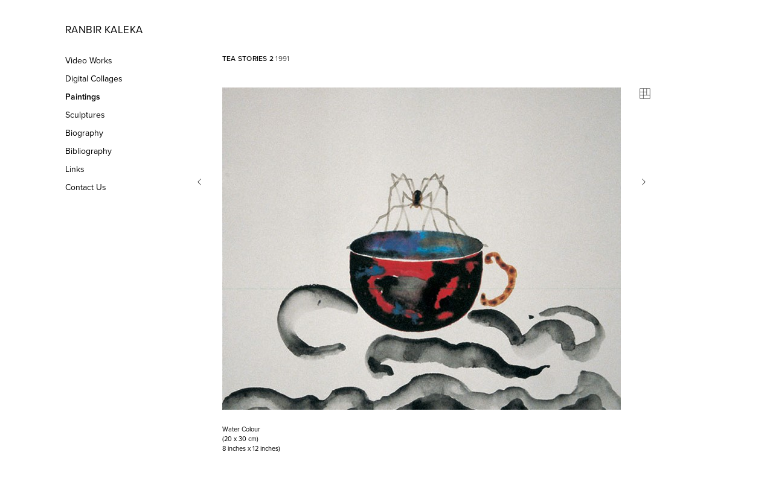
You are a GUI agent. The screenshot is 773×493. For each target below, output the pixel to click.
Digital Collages (94, 79)
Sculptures (85, 115)
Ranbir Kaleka (104, 30)
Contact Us (85, 187)
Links (75, 169)
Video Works (88, 61)
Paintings (82, 97)
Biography (84, 133)
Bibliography (88, 151)
